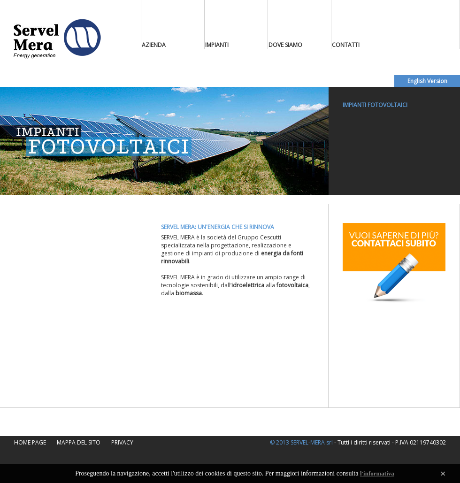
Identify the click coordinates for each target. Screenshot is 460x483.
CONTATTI (346, 45)
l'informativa (377, 473)
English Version (427, 81)
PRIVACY (122, 442)
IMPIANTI (217, 45)
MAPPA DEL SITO (78, 442)
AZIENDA (154, 45)
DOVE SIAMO (285, 45)
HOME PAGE (30, 442)
